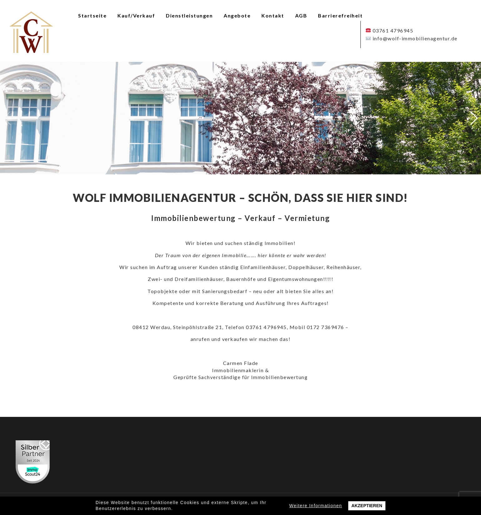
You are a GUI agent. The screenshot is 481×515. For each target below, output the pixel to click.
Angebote (237, 15)
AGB (301, 15)
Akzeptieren (366, 505)
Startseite (92, 15)
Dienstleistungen (189, 15)
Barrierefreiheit (340, 15)
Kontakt (272, 15)
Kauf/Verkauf (136, 15)
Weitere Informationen (315, 505)
